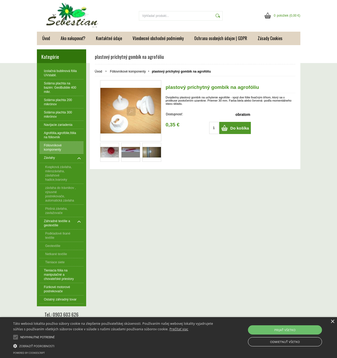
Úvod (46, 38)
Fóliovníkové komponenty (128, 71)
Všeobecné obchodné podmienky (158, 38)
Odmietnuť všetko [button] (285, 342)
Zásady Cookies (270, 38)
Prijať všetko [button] (285, 330)
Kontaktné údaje (109, 38)
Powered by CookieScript (29, 353)
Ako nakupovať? (73, 38)
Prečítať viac (178, 329)
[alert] (168, 337)
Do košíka (239, 128)
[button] (114, 345)
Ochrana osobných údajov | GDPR (220, 38)
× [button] (332, 322)
